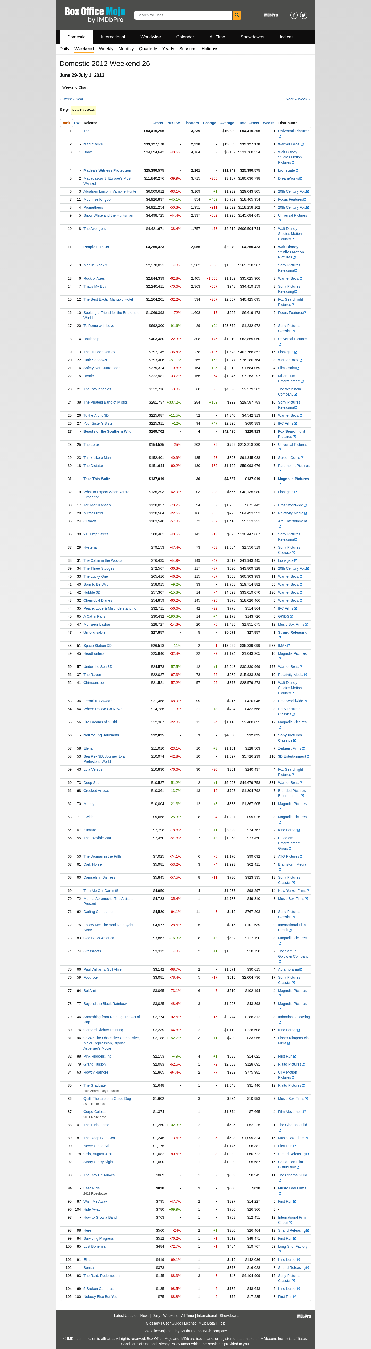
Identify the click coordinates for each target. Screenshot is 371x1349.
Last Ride (91, 1188)
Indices (287, 37)
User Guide (172, 1323)
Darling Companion (98, 912)
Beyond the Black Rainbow (105, 1004)
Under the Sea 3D (97, 667)
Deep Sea (91, 783)
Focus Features (292, 199)
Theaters (191, 123)
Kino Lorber (289, 830)
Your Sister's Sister (98, 423)
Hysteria (90, 547)
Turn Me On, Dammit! (100, 891)
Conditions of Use (135, 1344)
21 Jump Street (95, 534)
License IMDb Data (199, 1323)
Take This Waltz (96, 479)
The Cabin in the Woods (102, 560)
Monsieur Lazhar (96, 624)
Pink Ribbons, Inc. (98, 1056)
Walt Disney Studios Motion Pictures (290, 157)
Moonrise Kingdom (98, 199)
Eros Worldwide (292, 505)
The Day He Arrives (99, 1175)
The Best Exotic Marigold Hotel (108, 299)
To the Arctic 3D (96, 415)
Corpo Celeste (95, 1112)
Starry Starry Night (98, 1162)
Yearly (168, 48)
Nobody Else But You (100, 1297)
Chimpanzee (93, 683)
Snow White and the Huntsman (108, 215)
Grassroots (92, 951)
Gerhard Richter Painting (103, 1030)
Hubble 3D (91, 592)
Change (209, 123)
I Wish (88, 817)
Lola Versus (92, 769)
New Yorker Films (294, 891)
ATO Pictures (290, 856)
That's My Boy (94, 286)
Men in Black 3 (95, 265)
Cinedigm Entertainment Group (289, 843)
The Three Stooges (98, 568)
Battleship (91, 339)
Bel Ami (89, 990)
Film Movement (292, 1112)
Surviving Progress (98, 1238)
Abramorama (290, 969)
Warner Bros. (291, 144)
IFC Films (287, 423)
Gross (158, 123)
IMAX (284, 645)
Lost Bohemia (94, 1246)
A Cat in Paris (94, 616)
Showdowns (252, 37)
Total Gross (249, 123)
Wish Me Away (95, 1201)
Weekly (106, 48)
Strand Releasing (293, 1154)
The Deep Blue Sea (99, 1138)
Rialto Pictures (291, 1064)
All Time (217, 37)
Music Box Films (293, 624)
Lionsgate (288, 170)
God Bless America (98, 938)
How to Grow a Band (100, 1217)
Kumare (89, 830)
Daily (64, 48)
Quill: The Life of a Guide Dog (107, 1098)
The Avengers (94, 229)
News (144, 1315)
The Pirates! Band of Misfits (105, 402)
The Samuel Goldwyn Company (293, 956)
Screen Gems (291, 458)
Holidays (209, 48)
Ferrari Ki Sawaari (97, 701)
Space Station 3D (97, 645)
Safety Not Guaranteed (101, 368)
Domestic (76, 37)
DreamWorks (290, 178)
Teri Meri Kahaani (97, 505)
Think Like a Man (97, 458)
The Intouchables (97, 389)
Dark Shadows (95, 360)
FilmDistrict (289, 368)
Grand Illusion (94, 1064)
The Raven (92, 675)
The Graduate (94, 1085)
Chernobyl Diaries (97, 600)
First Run (287, 1056)
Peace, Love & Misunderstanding (109, 608)
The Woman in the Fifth (102, 856)
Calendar (185, 37)
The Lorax (91, 444)
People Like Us (96, 247)
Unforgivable (94, 632)
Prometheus (93, 207)
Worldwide (150, 37)
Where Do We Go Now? (102, 709)
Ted (86, 131)
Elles (87, 1260)
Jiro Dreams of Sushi (100, 722)
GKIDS (285, 616)
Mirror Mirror (93, 513)
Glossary (153, 1323)
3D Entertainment (294, 756)
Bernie (88, 376)
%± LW (174, 123)
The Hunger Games (99, 352)
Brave (88, 152)
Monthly (126, 48)
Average (227, 123)
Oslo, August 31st (97, 1154)
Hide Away (91, 1209)
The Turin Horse (96, 1125)
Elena (88, 748)
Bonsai (89, 1268)
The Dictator (93, 466)
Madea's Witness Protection (107, 170)
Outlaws (90, 521)
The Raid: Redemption (101, 1275)
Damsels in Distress (99, 877)
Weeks (268, 123)
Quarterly (148, 48)
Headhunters (93, 653)
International (113, 37)
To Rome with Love (98, 326)
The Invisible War (97, 838)
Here (87, 1230)
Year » (291, 99)
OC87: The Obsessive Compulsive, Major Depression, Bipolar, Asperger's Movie (111, 1043)
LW (77, 123)
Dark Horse (92, 864)
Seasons (187, 48)
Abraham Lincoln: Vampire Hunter (110, 191)
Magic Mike (93, 144)
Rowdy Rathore (95, 1072)
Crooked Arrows (96, 791)
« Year (78, 99)
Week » (304, 99)
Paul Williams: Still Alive (102, 969)
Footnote (90, 977)
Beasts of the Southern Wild (107, 431)
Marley (88, 804)
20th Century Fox (293, 191)
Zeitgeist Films (291, 748)
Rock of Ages (94, 278)
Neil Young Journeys (101, 735)
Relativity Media (292, 513)
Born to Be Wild (95, 584)
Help (221, 1323)
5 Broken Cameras (98, 1289)
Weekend (171, 1315)
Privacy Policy (169, 1344)
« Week (66, 99)
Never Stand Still (96, 1146)
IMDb (207, 1331)
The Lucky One (95, 576)
